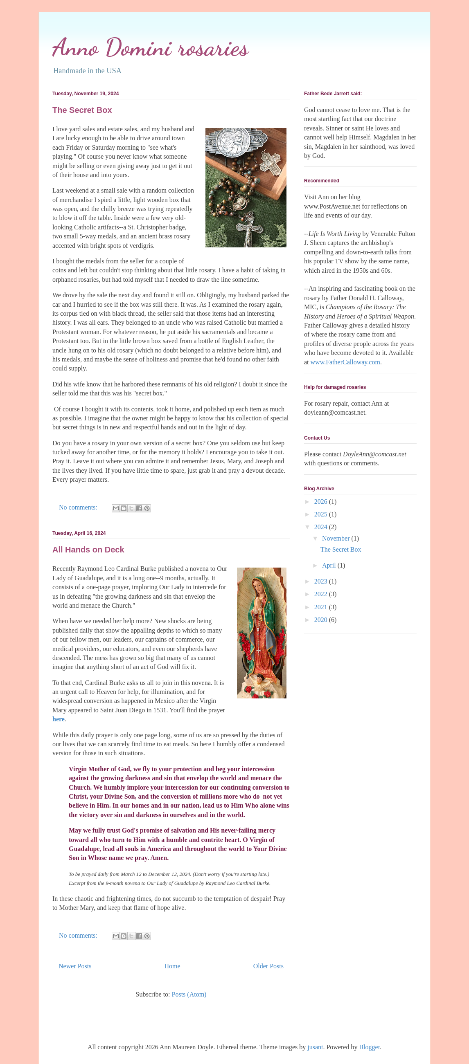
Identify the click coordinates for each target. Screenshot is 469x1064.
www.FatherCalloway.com (345, 362)
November (337, 538)
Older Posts (268, 966)
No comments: (79, 507)
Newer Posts (75, 966)
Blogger (369, 1047)
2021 (321, 607)
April (330, 565)
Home (172, 966)
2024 (321, 526)
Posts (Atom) (189, 994)
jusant (315, 1047)
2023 (321, 581)
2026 (321, 501)
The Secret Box (82, 110)
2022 (321, 593)
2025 (321, 514)
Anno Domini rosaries (150, 47)
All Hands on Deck (88, 549)
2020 (321, 619)
